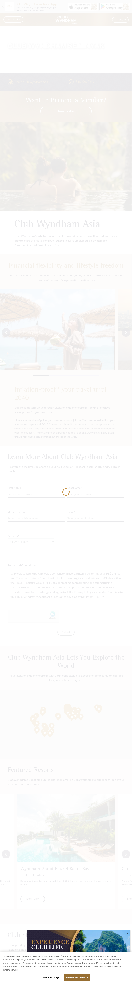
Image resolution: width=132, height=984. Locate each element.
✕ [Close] (127, 933)
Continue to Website (77, 977)
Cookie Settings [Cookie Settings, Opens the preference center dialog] (50, 977)
